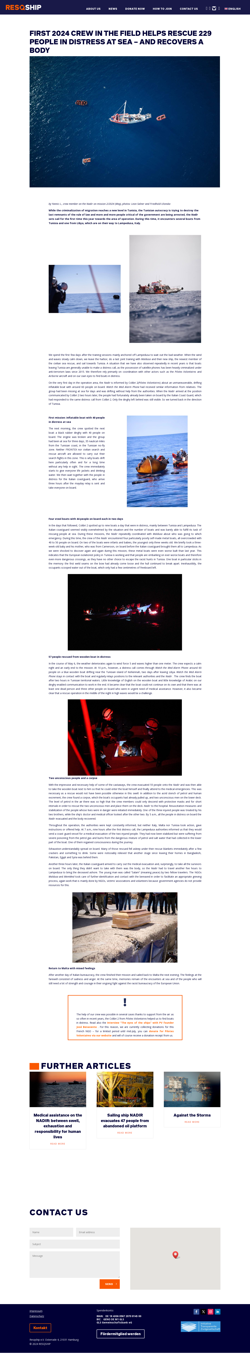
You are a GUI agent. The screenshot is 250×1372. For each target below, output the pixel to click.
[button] (177, 1255)
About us (93, 9)
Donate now (135, 9)
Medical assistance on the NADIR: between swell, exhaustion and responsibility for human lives (58, 1126)
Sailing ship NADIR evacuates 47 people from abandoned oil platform (125, 1120)
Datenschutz (37, 1316)
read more (57, 1143)
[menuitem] (234, 11)
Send (109, 1284)
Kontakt (40, 1328)
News (113, 9)
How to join (162, 9)
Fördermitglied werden (120, 1334)
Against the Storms (192, 1115)
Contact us (189, 9)
